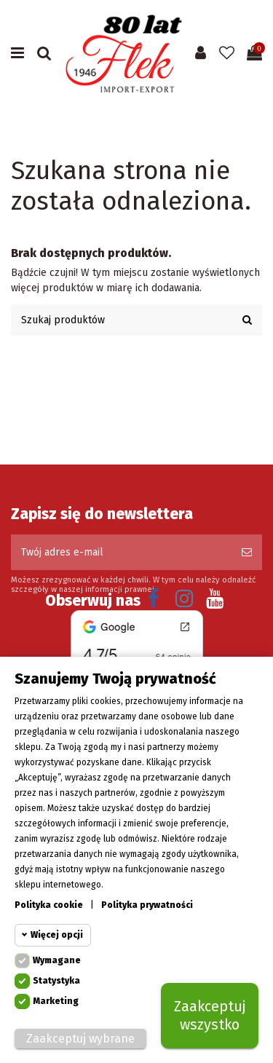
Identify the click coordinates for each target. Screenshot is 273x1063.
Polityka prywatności (147, 906)
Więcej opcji (57, 936)
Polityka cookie (49, 906)
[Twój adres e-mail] (121, 552)
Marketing (56, 1002)
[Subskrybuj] (247, 552)
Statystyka (56, 982)
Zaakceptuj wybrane (80, 1040)
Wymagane (57, 962)
